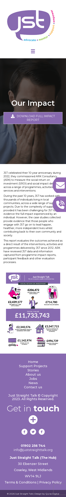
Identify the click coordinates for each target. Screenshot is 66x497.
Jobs (33, 379)
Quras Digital (52, 493)
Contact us (33, 387)
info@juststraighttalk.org (33, 450)
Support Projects (33, 366)
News (33, 383)
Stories (33, 370)
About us (33, 374)
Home (33, 362)
